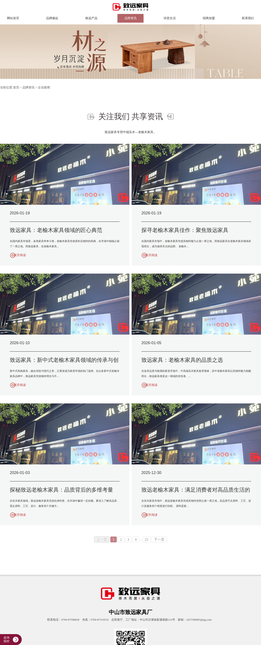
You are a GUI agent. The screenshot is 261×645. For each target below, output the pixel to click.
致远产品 (91, 18)
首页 (16, 87)
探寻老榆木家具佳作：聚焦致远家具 (184, 230)
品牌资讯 (130, 18)
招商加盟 (209, 18)
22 (146, 539)
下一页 (159, 539)
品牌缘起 (52, 18)
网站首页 (13, 18)
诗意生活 (170, 18)
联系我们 (248, 18)
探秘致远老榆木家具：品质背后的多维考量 (61, 490)
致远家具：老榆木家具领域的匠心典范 (56, 230)
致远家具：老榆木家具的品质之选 (182, 360)
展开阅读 (20, 255)
